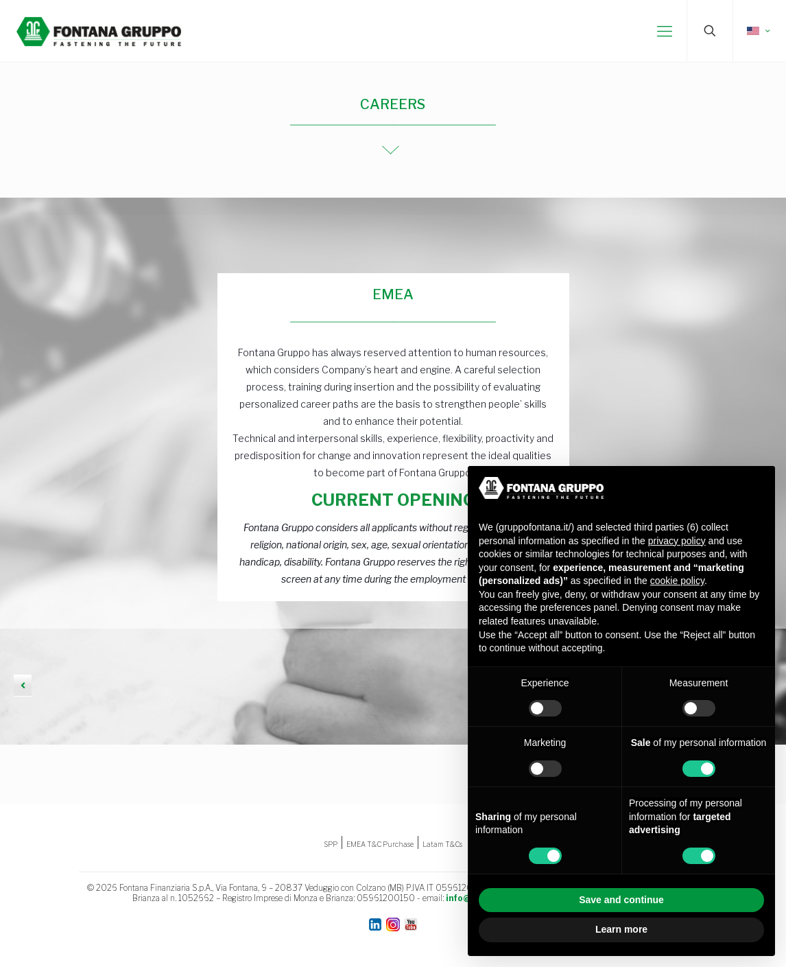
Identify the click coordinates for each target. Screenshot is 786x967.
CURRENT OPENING (393, 500)
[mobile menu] (664, 31)
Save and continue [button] (621, 899)
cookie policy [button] (677, 580)
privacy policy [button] (677, 540)
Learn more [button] (621, 929)
